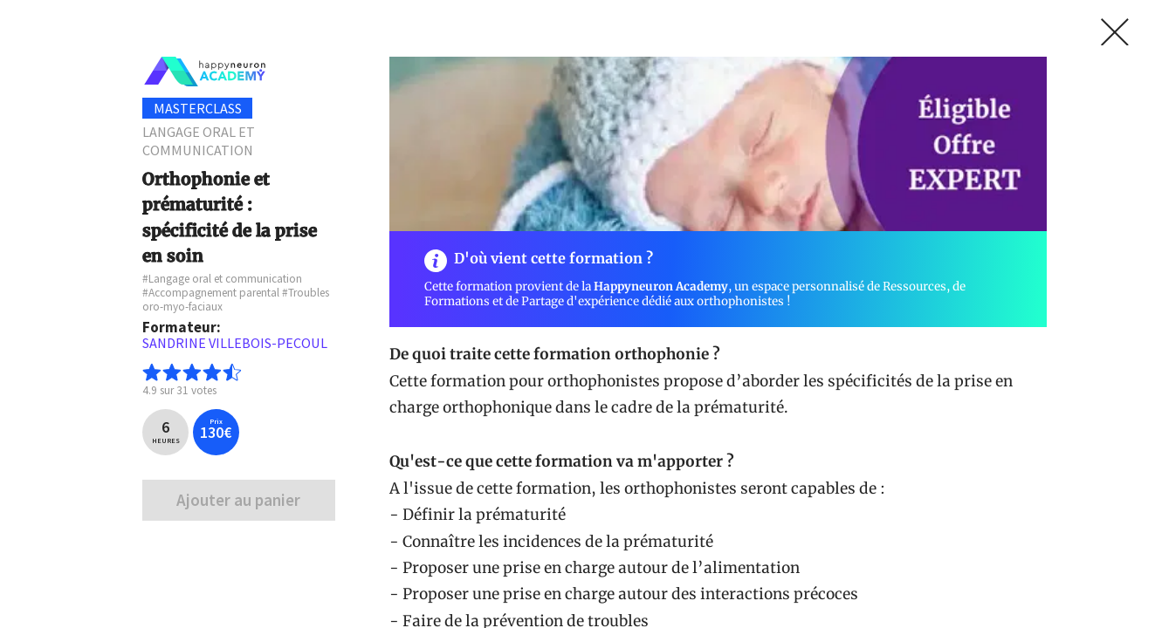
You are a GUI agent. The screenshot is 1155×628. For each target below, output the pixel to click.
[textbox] (238, 344)
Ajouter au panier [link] (238, 499)
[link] (1115, 32)
